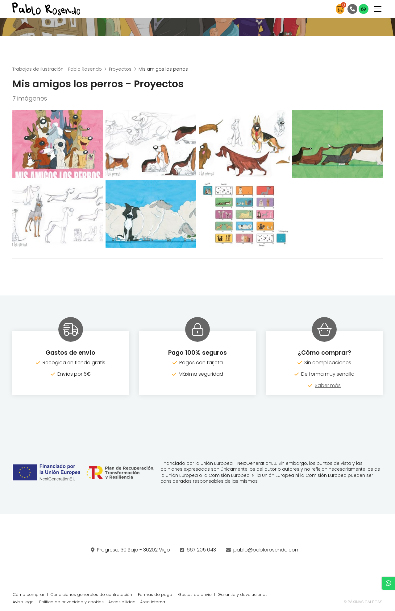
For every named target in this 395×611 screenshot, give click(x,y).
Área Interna (152, 602)
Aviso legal (24, 602)
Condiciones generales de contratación (91, 594)
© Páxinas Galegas (363, 602)
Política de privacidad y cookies (71, 602)
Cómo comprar (28, 594)
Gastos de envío (195, 594)
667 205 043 (201, 549)
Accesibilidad (121, 602)
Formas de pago (155, 594)
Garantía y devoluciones (243, 594)
